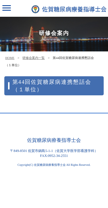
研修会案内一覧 (33, 58)
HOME (9, 58)
